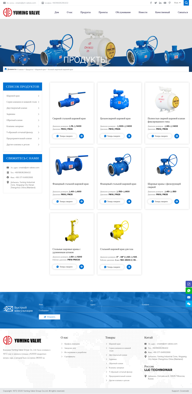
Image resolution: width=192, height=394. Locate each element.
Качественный (162, 12)
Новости (143, 12)
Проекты (103, 12)
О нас (69, 12)
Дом (57, 12)
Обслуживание (123, 12)
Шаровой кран (42, 69)
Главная (21, 69)
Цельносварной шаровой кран (115, 118)
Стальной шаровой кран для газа (116, 249)
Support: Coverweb (180, 391)
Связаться (183, 12)
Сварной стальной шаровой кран (69, 118)
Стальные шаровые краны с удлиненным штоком (67, 251)
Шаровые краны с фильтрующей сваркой (164, 185)
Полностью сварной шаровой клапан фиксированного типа (166, 120)
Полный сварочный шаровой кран (62, 69)
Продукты (85, 12)
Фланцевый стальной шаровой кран (71, 184)
